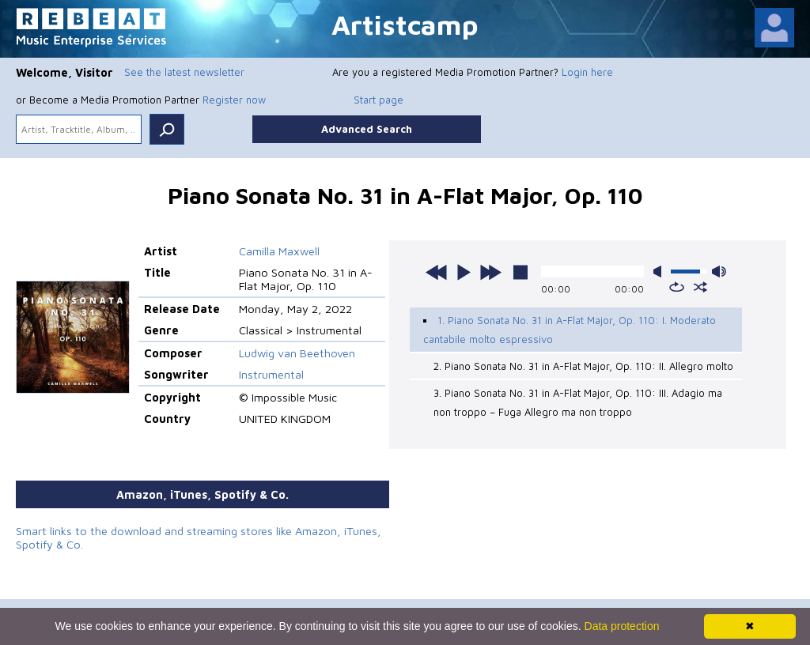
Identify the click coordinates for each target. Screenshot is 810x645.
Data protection (622, 626)
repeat (677, 287)
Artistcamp (405, 24)
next (490, 272)
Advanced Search (366, 129)
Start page (378, 99)
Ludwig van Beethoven (297, 353)
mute (660, 271)
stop (520, 272)
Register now (234, 99)
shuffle (700, 287)
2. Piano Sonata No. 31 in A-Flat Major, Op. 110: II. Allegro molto (583, 366)
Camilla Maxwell (279, 251)
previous (437, 272)
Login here (587, 72)
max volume (719, 271)
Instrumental (271, 374)
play (463, 272)
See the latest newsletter (184, 72)
